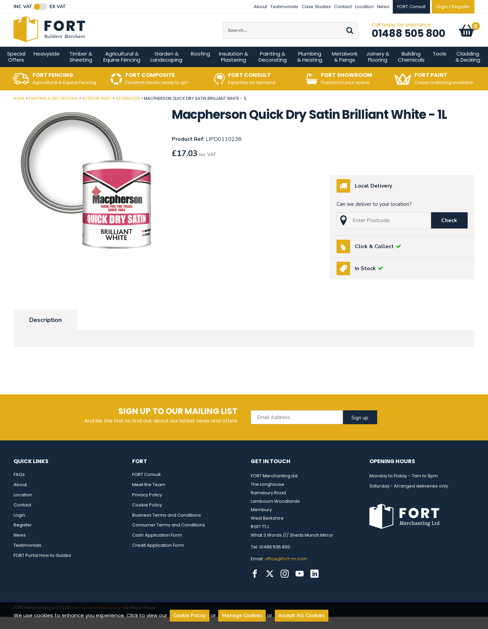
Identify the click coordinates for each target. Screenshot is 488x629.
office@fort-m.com (286, 571)
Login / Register (453, 6)
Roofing (200, 66)
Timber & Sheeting (80, 69)
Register (23, 537)
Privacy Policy (147, 507)
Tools (439, 66)
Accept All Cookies (301, 615)
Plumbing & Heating (309, 69)
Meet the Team (148, 497)
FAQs (19, 486)
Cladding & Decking (467, 69)
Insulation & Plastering (233, 69)
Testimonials (284, 6)
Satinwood (128, 111)
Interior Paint (96, 111)
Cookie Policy (147, 517)
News (383, 6)
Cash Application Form (157, 547)
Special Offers (16, 69)
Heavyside (47, 66)
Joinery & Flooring (377, 69)
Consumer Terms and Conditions (168, 537)
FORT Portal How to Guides (42, 568)
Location (364, 6)
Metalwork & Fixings (345, 69)
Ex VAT (57, 7)
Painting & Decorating (273, 69)
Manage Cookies (242, 615)
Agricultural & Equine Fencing (121, 69)
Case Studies (316, 6)
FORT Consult (146, 486)
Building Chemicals (411, 69)
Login (19, 527)
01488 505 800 (408, 39)
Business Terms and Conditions (166, 527)
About (260, 6)
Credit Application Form (158, 558)
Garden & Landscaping (166, 69)
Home (19, 111)
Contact (343, 6)
